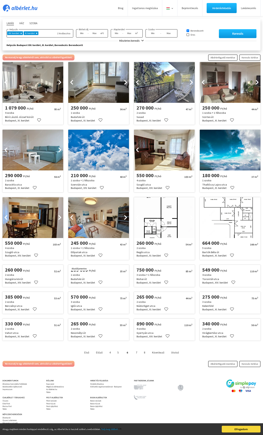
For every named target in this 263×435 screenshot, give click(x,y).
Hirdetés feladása (97, 384)
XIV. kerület (15, 33)
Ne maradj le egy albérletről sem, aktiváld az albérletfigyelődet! (38, 57)
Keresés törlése (250, 57)
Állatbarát (7, 418)
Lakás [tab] (10, 23)
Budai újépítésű (96, 406)
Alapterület (119, 29)
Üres (193, 34)
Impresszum (7, 389)
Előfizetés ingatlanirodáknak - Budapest (106, 387)
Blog (120, 8)
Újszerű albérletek (10, 420)
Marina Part (7, 406)
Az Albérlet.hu (51, 389)
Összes (5, 401)
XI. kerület (31, 33)
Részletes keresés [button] (131, 40)
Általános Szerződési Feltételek (15, 384)
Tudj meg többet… (110, 429)
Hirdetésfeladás (221, 8)
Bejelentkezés (190, 8)
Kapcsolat (50, 384)
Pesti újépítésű (52, 406)
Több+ (48, 392)
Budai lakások (95, 401)
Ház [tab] (21, 23)
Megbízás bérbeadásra (55, 387)
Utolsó (175, 352)
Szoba (151, 29)
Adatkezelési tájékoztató (12, 387)
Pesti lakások (51, 401)
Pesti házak (51, 403)
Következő (158, 352)
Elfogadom (241, 429)
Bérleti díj (83, 29)
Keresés (237, 33)
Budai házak (95, 403)
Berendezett (197, 30)
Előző (99, 352)
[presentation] (6, 82)
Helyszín (13, 29)
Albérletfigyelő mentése (223, 57)
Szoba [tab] (33, 23)
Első (86, 352)
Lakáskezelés (248, 8)
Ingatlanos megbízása (145, 8)
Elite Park (6, 403)
